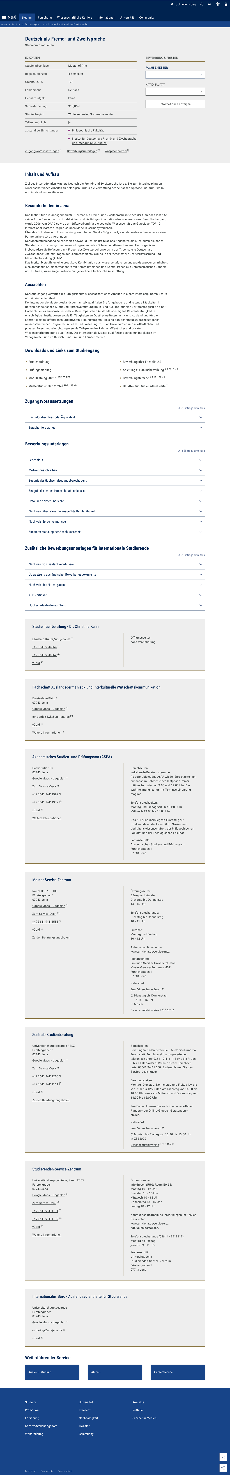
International (106, 17)
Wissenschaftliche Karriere (74, 17)
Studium (27, 17)
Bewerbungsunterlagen (83, 151)
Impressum (30, 1471)
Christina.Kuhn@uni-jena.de (52, 639)
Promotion (32, 1410)
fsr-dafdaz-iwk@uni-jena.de (52, 717)
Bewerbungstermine (144, 378)
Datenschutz (47, 1471)
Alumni (95, 1372)
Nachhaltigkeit (88, 1418)
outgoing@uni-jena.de (48, 1330)
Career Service (163, 1372)
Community (146, 17)
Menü (8, 17)
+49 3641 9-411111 (47, 1084)
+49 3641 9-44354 (46, 647)
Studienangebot (32, 24)
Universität (127, 17)
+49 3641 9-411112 (47, 1219)
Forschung (45, 17)
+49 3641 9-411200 (47, 1076)
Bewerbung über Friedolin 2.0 (142, 362)
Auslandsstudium (39, 1372)
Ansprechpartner (117, 151)
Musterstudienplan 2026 (53, 386)
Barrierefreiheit (65, 1471)
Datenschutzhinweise (152, 1010)
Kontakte (138, 1402)
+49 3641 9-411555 (47, 922)
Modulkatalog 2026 (49, 378)
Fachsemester (157, 67)
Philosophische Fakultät (88, 130)
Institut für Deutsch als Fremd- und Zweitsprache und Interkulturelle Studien (104, 141)
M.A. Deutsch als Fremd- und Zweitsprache (66, 24)
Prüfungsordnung (40, 370)
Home (4, 24)
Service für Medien (144, 1418)
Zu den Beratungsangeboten (51, 937)
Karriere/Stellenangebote (41, 1426)
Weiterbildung (34, 1434)
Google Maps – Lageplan (50, 709)
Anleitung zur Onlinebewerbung (150, 370)
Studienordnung (39, 362)
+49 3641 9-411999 (47, 794)
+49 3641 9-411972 (47, 802)
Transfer (84, 1426)
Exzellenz (85, 1410)
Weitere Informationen (48, 732)
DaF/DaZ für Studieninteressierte (146, 386)
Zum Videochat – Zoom (147, 989)
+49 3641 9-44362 (46, 655)
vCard (38, 663)
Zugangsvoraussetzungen (43, 151)
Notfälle (137, 1410)
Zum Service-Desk (46, 786)
